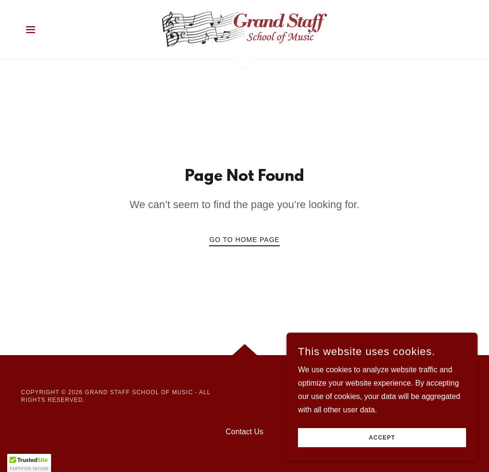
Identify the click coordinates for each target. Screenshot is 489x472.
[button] (30, 29)
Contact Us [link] (244, 432)
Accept (382, 437)
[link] (244, 29)
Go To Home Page (244, 239)
